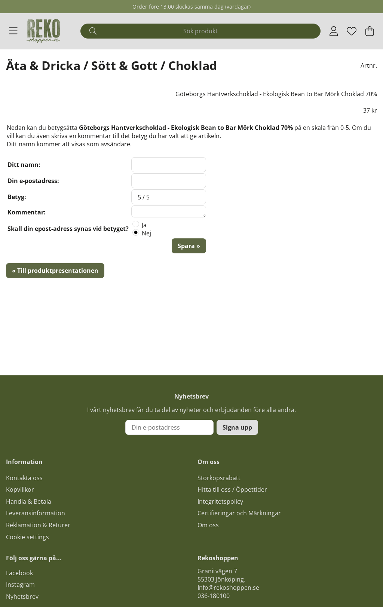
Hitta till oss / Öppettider (232, 489)
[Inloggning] (334, 31)
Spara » (189, 246)
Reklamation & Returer (38, 525)
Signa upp (237, 427)
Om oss (208, 525)
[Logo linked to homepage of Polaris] (43, 31)
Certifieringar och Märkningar (239, 513)
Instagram (20, 584)
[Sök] (200, 31)
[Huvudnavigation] (13, 31)
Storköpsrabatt (218, 478)
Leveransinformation (35, 513)
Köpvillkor (20, 489)
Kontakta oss (24, 478)
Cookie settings (27, 537)
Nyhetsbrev (22, 596)
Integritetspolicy (220, 501)
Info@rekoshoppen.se (228, 587)
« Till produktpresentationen (55, 270)
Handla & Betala (28, 501)
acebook (21, 573)
